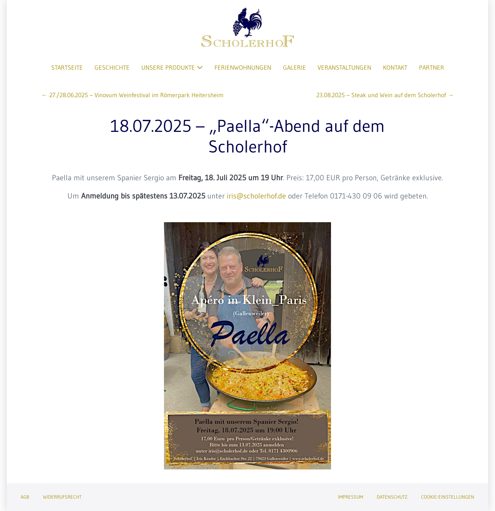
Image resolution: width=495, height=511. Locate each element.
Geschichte (112, 67)
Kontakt (395, 67)
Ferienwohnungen (242, 67)
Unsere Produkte (172, 67)
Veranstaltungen (344, 67)
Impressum (350, 497)
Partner (431, 67)
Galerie (294, 67)
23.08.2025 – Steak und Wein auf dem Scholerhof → (385, 95)
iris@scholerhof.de (256, 196)
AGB (25, 497)
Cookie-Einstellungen (447, 497)
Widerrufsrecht (62, 497)
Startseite (67, 67)
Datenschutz (392, 497)
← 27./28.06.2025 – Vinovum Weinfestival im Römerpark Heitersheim (132, 95)
